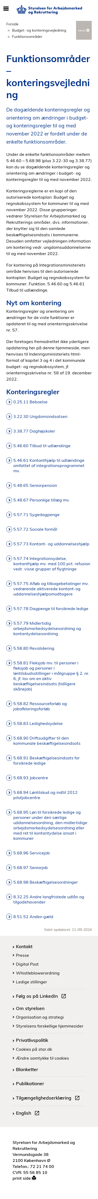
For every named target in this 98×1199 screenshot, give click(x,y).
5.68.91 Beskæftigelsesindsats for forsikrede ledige (46, 760)
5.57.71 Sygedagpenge (36, 514)
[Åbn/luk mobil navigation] (6, 9)
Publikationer (30, 1083)
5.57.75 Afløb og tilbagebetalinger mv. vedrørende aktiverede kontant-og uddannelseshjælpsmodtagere (51, 588)
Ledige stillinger (31, 981)
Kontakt (24, 946)
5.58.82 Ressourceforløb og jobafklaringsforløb (40, 706)
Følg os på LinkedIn (42, 996)
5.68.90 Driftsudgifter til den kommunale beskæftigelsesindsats (46, 740)
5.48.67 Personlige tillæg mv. (41, 500)
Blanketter (27, 1069)
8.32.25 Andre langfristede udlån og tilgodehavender (48, 899)
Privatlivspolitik (32, 1040)
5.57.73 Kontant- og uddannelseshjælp (51, 543)
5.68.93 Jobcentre (30, 777)
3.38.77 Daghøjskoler (34, 431)
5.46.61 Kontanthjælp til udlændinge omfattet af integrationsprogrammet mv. (48, 465)
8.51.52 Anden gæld (33, 916)
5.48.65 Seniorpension (35, 485)
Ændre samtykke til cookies (42, 1058)
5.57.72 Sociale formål (35, 529)
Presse (22, 955)
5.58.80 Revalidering (33, 648)
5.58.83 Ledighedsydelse (38, 723)
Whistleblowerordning (38, 973)
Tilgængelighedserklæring (49, 1098)
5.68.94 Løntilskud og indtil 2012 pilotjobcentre (45, 795)
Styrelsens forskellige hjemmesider (49, 1026)
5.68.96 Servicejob (31, 852)
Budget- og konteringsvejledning (39, 30)
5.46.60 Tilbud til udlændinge (42, 445)
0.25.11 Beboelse (30, 401)
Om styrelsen (30, 1008)
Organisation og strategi (40, 1017)
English (29, 1113)
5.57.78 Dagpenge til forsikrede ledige (50, 608)
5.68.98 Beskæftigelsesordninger (45, 882)
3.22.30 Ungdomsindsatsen (40, 416)
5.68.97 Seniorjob (30, 867)
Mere (83, 30)
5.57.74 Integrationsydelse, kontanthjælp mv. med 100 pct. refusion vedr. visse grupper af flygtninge (51, 563)
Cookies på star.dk (34, 1049)
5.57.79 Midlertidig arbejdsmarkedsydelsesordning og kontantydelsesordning (47, 628)
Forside (12, 24)
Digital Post (27, 964)
